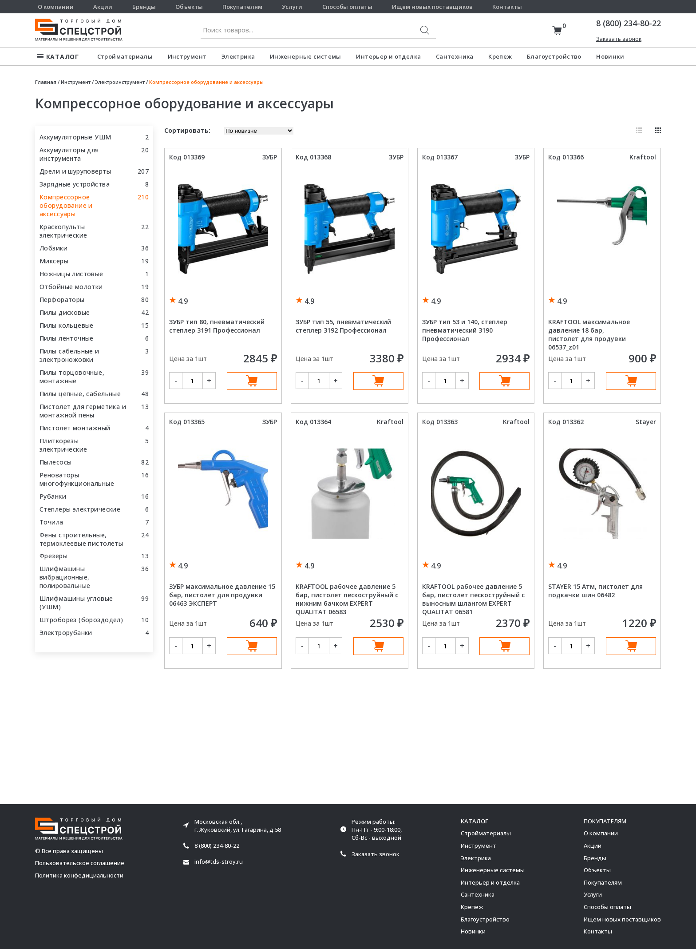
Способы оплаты (347, 7)
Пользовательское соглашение (79, 863)
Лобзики (53, 248)
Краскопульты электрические (63, 230)
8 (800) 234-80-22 (628, 23)
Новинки (610, 56)
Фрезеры (53, 556)
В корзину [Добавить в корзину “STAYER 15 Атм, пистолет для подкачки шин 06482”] (631, 646)
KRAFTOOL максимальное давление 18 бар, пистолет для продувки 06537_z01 (589, 334)
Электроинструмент (120, 82)
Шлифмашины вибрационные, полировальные (65, 577)
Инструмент (187, 56)
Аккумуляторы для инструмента (69, 154)
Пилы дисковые (65, 312)
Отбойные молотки (71, 286)
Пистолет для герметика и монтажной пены (83, 410)
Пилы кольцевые (67, 325)
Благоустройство (554, 56)
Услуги (292, 7)
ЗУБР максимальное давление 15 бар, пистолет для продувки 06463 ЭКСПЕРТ (222, 595)
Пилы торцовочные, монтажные (72, 376)
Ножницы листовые (71, 274)
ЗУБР (269, 157)
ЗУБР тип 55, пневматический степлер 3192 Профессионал (343, 326)
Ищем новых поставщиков (432, 7)
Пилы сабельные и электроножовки (69, 355)
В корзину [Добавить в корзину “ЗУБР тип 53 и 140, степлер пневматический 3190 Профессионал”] (504, 381)
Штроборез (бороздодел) (81, 619)
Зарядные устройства (75, 184)
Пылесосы (55, 462)
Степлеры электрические (80, 509)
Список (639, 130)
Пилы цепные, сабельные (80, 393)
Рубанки (53, 496)
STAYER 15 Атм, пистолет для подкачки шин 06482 (595, 590)
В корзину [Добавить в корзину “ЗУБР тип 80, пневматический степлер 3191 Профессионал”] (252, 381)
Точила (51, 522)
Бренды (144, 7)
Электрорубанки (66, 632)
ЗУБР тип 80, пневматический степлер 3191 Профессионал (217, 326)
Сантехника (455, 56)
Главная (45, 82)
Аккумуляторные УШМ (75, 137)
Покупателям (242, 7)
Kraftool (642, 157)
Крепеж (500, 56)
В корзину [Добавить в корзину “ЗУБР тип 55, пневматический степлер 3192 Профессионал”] (378, 381)
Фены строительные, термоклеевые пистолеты (81, 539)
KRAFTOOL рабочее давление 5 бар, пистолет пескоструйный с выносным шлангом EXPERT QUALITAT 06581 (473, 599)
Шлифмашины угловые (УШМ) (76, 602)
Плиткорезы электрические (63, 445)
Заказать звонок (618, 39)
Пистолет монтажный (75, 428)
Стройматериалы (125, 56)
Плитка (658, 130)
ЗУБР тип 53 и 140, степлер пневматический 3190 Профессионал (464, 330)
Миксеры (54, 261)
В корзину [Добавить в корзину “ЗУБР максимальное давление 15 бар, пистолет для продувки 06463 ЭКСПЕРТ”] (252, 646)
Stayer (646, 421)
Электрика (238, 56)
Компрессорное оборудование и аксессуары (66, 205)
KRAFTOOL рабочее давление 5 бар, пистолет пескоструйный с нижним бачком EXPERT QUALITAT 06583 (347, 599)
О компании (56, 7)
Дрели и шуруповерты (75, 171)
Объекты (189, 7)
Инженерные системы (305, 56)
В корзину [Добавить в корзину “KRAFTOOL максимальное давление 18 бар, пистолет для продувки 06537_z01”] (631, 381)
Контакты (507, 7)
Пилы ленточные (67, 338)
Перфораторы (62, 299)
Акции (102, 7)
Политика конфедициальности (79, 875)
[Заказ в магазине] (258, 131)
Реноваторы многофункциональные (77, 479)
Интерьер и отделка (388, 56)
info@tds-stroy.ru (218, 862)
